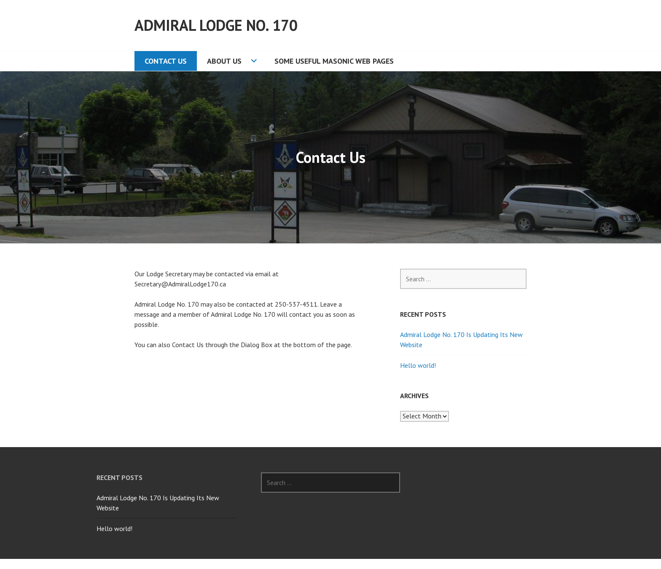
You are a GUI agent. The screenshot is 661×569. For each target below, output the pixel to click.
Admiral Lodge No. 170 (216, 25)
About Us (224, 61)
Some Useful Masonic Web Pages (334, 61)
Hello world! (418, 365)
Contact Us (166, 61)
